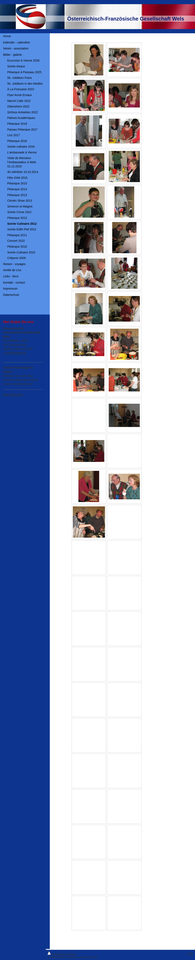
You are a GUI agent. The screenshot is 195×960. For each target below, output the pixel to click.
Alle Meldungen (13, 394)
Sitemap (71, 954)
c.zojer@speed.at (14, 352)
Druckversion (57, 954)
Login (190, 953)
